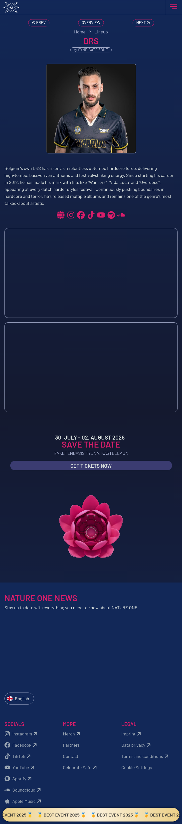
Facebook (21, 745)
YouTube (20, 767)
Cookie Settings (136, 767)
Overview (91, 22)
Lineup (101, 31)
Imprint (131, 733)
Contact (70, 756)
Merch (72, 733)
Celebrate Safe (80, 767)
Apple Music (23, 801)
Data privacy (136, 745)
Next (144, 23)
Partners (71, 745)
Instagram (21, 733)
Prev (38, 23)
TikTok (18, 756)
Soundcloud (23, 790)
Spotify (18, 778)
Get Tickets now (91, 466)
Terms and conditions (145, 756)
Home (80, 31)
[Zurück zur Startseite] (91, 7)
